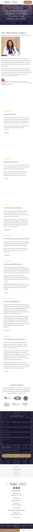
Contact (16, 474)
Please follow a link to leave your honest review (17, 83)
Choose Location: (7, 447)
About (16, 466)
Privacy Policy (5, 526)
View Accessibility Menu (13, 526)
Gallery (16, 472)
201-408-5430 (16, 498)
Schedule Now (9, 530)
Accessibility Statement (22, 526)
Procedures (16, 469)
